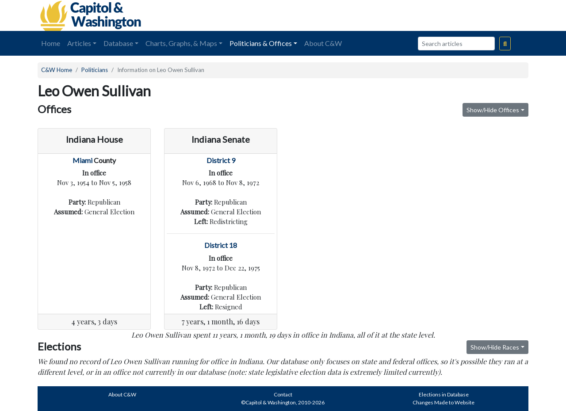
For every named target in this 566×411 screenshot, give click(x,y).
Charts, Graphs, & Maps (181, 43)
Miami (82, 160)
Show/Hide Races (494, 347)
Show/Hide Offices (493, 110)
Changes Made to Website (443, 402)
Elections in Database (444, 394)
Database (118, 43)
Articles (79, 43)
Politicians (94, 69)
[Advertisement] (429, 15)
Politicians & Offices (260, 43)
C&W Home (56, 69)
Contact (283, 394)
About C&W (323, 43)
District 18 (220, 245)
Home (50, 43)
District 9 (221, 160)
